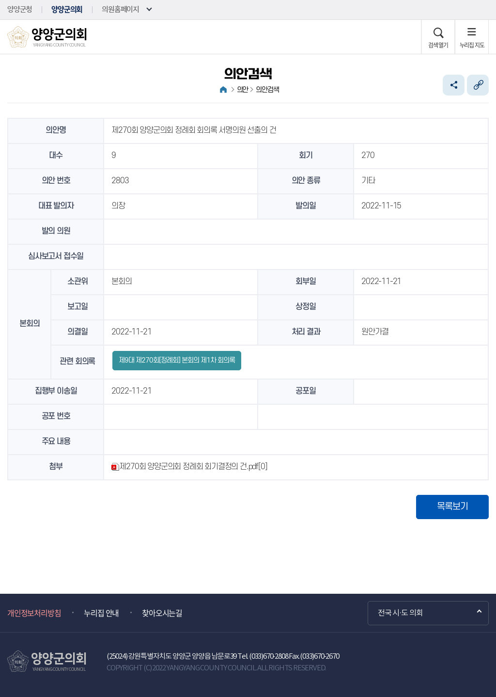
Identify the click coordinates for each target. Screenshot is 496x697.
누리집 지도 (472, 45)
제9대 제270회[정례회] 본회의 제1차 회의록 (177, 360)
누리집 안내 (101, 612)
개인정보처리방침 (34, 612)
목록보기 (452, 507)
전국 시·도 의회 (400, 613)
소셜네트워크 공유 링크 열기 (454, 85)
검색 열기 (438, 45)
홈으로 (223, 89)
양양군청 (19, 9)
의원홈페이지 (120, 9)
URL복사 (478, 85)
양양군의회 (66, 9)
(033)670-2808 (268, 656)
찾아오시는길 (162, 612)
